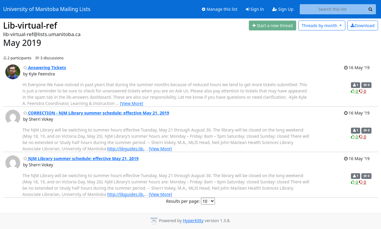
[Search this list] (333, 9)
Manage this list (220, 9)
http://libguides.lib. (125, 148)
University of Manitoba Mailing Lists (46, 9)
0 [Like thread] (355, 91)
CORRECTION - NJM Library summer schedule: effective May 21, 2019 (96, 113)
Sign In (255, 9)
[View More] (131, 103)
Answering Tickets (44, 67)
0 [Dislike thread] (362, 91)
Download (362, 25)
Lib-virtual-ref (30, 25)
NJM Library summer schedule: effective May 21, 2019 (81, 158)
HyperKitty (193, 220)
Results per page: (183, 201)
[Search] (370, 9)
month (320, 25)
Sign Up (282, 9)
